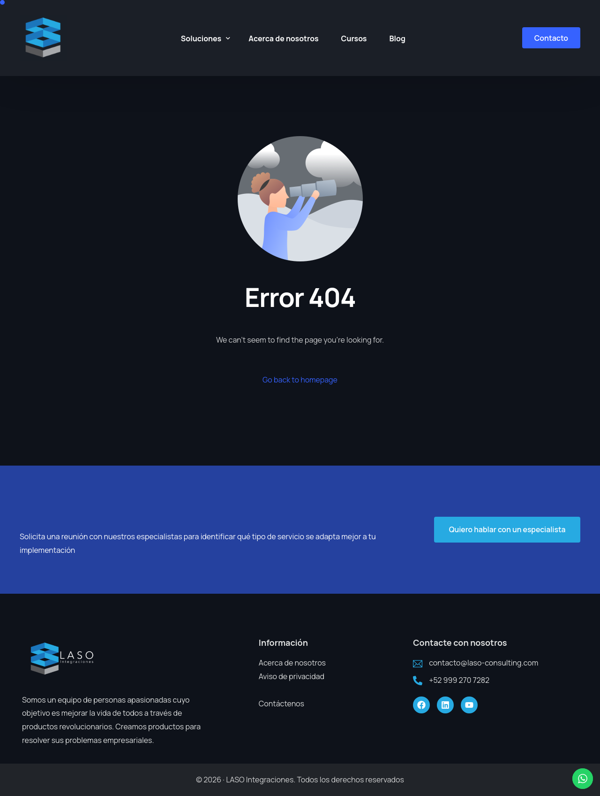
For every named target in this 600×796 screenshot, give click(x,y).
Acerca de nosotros (292, 663)
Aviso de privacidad (291, 676)
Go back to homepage (300, 380)
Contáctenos (281, 703)
